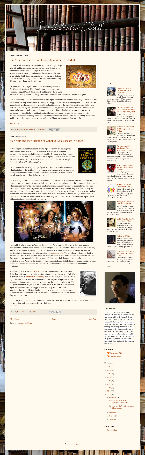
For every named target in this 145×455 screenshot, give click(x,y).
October (112, 416)
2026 (109, 367)
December (113, 398)
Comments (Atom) (25, 323)
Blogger (76, 444)
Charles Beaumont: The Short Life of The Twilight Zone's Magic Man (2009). (126, 110)
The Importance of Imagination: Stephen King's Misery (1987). (124, 148)
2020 (109, 388)
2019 (109, 391)
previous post (57, 253)
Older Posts (92, 319)
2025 (109, 370)
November (113, 412)
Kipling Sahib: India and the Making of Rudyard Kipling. (125, 129)
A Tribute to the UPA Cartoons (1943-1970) (124, 186)
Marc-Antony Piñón (116, 353)
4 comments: (41, 312)
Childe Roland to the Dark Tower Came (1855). (126, 220)
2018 (109, 394)
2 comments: (41, 129)
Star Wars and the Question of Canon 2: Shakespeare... (121, 407)
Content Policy (112, 430)
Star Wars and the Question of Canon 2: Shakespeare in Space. (47, 140)
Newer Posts (14, 319)
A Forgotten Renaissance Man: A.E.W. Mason (125, 203)
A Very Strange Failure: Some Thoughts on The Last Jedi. (125, 167)
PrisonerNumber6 (115, 356)
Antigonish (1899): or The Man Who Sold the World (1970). (126, 253)
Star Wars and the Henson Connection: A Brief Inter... (119, 402)
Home (54, 319)
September (113, 419)
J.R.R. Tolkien (38, 271)
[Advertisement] (119, 67)
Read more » (14, 123)
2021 (109, 384)
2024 (109, 374)
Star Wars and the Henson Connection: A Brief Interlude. (43, 60)
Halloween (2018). (123, 236)
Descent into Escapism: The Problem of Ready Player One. (125, 90)
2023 (109, 377)
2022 (109, 381)
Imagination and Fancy (35, 277)
